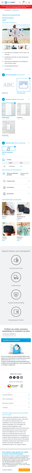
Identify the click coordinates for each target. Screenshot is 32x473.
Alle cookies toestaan (24, 469)
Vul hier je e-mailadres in (9, 334)
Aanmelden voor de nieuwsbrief (11, 340)
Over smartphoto (7, 399)
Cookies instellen (7, 470)
